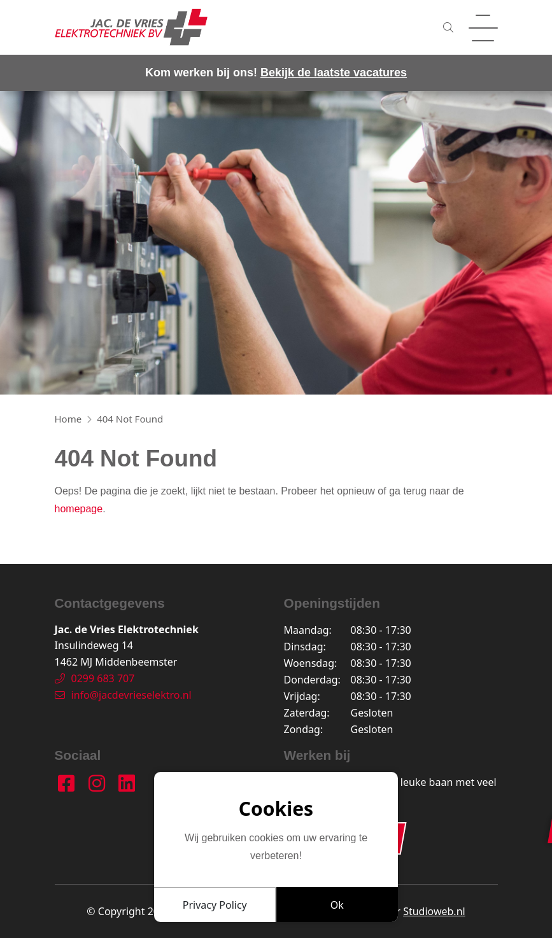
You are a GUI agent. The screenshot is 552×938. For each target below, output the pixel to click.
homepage (79, 508)
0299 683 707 (95, 678)
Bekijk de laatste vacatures (333, 72)
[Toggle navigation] (483, 27)
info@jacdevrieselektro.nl (123, 695)
